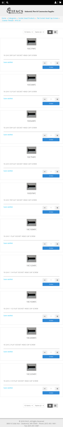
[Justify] (55, 32)
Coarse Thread (7, 20)
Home (4, 18)
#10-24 (17, 20)
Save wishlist (8, 62)
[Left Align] (50, 32)
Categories (12, 18)
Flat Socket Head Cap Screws (47, 18)
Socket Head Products (26, 18)
